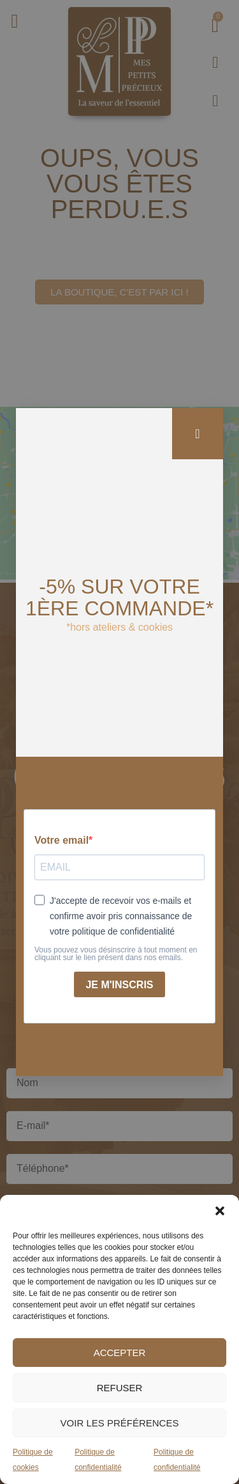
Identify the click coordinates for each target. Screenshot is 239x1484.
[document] (119, 742)
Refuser (120, 1387)
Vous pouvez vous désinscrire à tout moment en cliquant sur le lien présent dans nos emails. (115, 953)
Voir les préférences (120, 1422)
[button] (220, 1210)
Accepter (120, 1352)
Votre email (61, 840)
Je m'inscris (119, 984)
